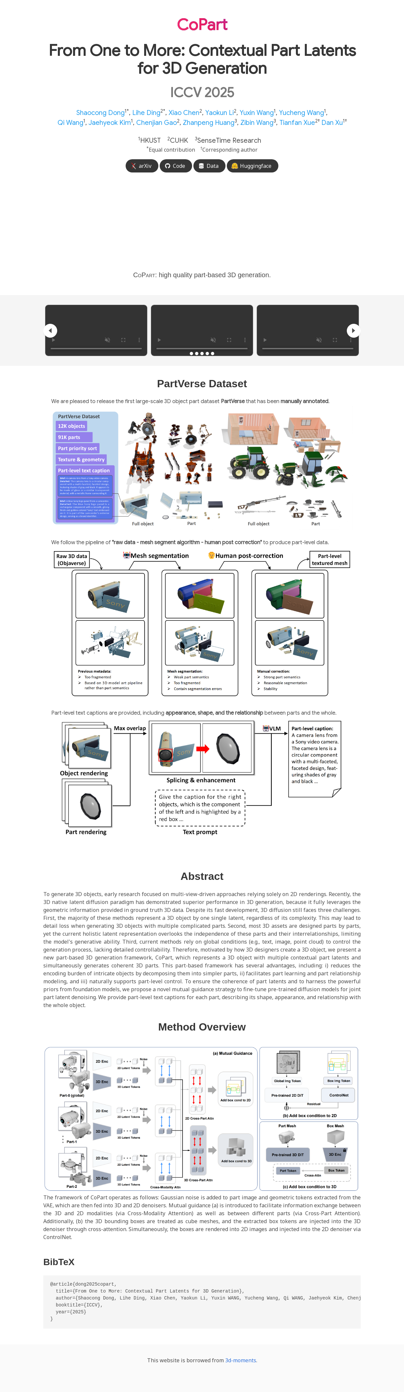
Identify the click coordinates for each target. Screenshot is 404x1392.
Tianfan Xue (297, 123)
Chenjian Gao (156, 123)
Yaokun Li (219, 113)
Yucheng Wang (301, 113)
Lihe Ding (146, 113)
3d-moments (240, 1360)
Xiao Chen (184, 113)
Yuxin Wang (257, 113)
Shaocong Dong (100, 113)
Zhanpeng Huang (208, 123)
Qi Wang (70, 123)
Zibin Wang (256, 123)
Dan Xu (332, 123)
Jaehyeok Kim (110, 123)
